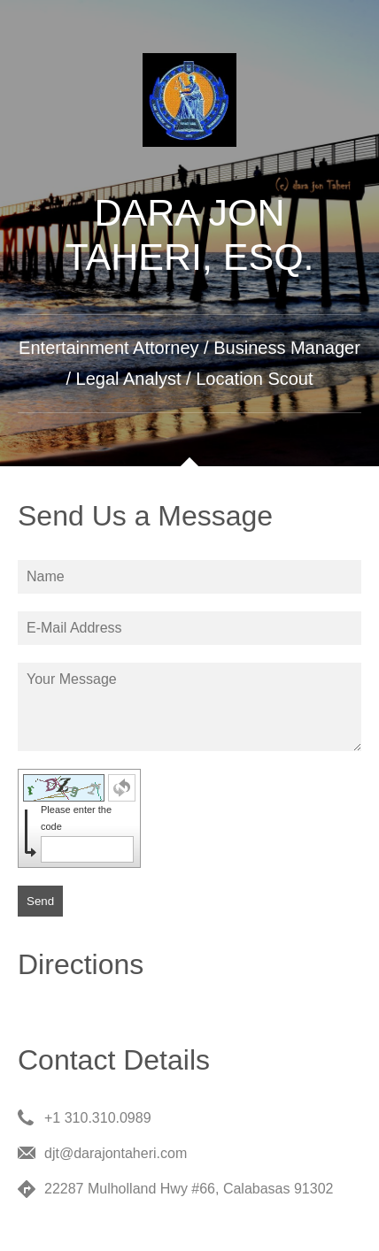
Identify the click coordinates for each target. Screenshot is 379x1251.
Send (40, 901)
